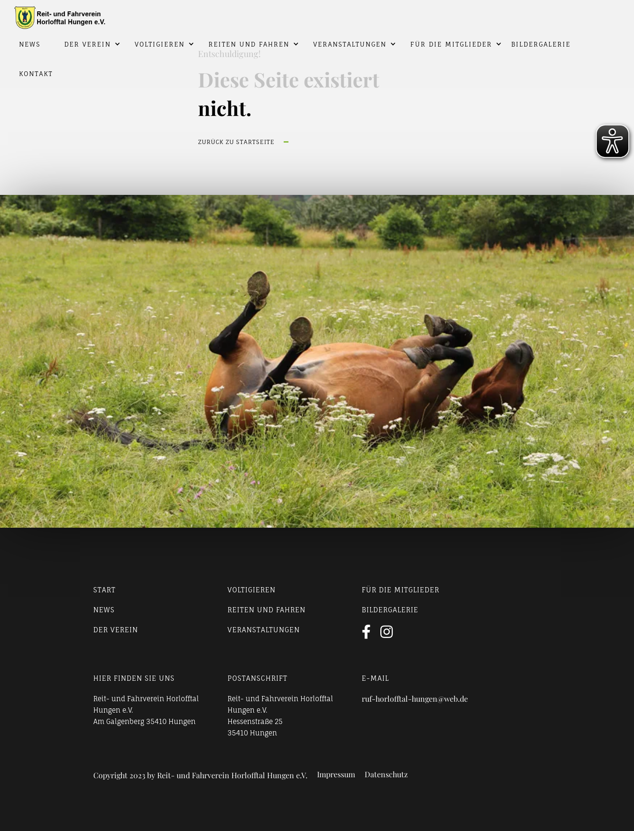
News (29, 44)
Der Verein (87, 44)
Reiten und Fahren (248, 44)
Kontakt (36, 73)
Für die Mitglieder (451, 44)
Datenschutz (386, 774)
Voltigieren (160, 44)
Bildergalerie (541, 44)
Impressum (336, 774)
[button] (85, 44)
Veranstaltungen (349, 44)
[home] (317, 14)
